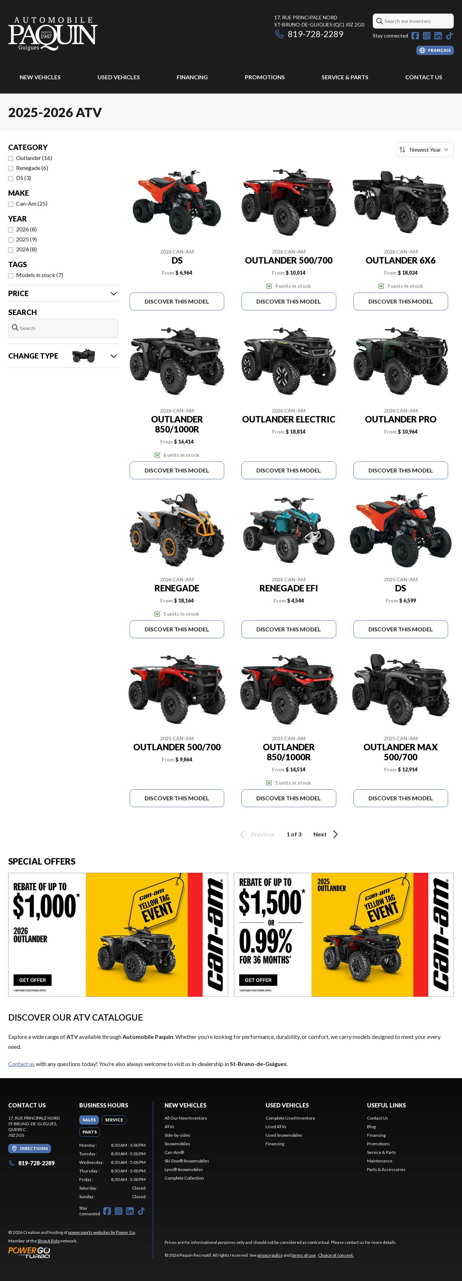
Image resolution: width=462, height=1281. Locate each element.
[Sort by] (425, 149)
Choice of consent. (336, 1255)
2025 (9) (26, 239)
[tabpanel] (112, 1171)
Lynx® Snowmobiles (184, 1169)
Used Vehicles (118, 77)
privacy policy (270, 1255)
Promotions (265, 77)
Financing (192, 77)
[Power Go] (72, 1252)
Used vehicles (287, 1105)
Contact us (21, 1063)
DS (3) (23, 177)
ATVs (169, 1126)
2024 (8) (26, 249)
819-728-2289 (308, 34)
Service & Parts (345, 77)
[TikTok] (449, 35)
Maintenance (379, 1161)
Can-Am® (174, 1152)
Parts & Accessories (386, 1169)
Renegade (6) (32, 167)
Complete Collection (184, 1178)
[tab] (89, 1120)
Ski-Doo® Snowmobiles (187, 1161)
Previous (256, 834)
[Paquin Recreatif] (53, 34)
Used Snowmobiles (284, 1135)
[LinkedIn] (438, 35)
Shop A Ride (48, 1241)
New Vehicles (40, 77)
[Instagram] (426, 35)
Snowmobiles (177, 1143)
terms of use (303, 1255)
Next (326, 834)
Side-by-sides (177, 1135)
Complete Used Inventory (290, 1118)
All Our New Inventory (186, 1118)
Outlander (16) (34, 157)
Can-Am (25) (31, 203)
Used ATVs (276, 1126)
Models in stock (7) (39, 274)
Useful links (386, 1105)
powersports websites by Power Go (101, 1232)
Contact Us (423, 77)
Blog (371, 1126)
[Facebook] (415, 35)
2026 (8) (26, 229)
